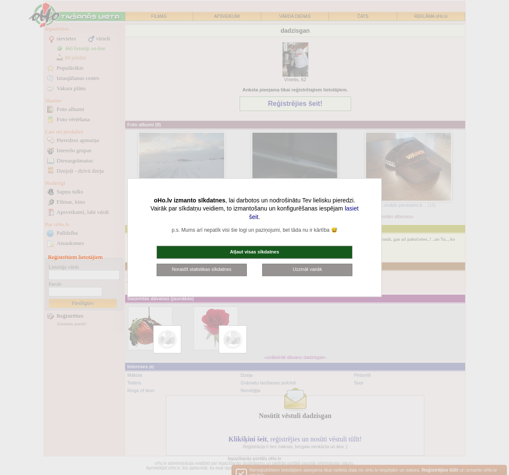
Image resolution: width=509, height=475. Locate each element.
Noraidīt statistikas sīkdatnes (202, 269)
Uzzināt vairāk (307, 269)
